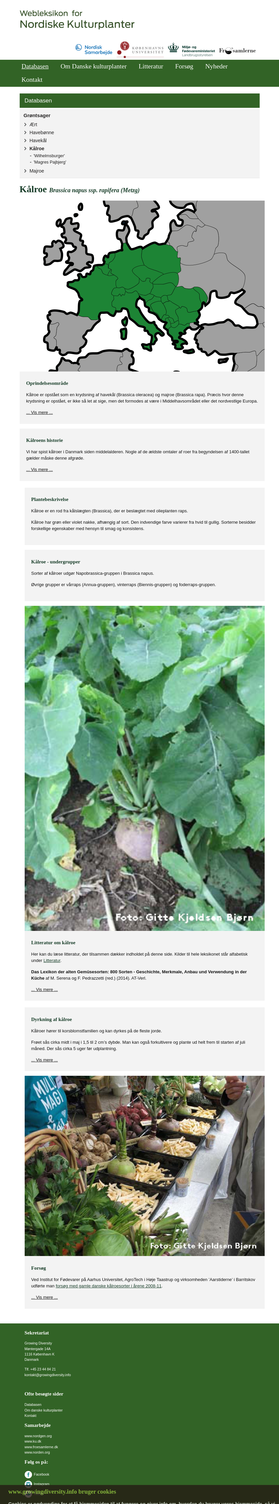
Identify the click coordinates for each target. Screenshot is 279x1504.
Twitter (34, 1494)
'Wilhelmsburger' (49, 155)
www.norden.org (37, 1452)
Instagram (37, 1484)
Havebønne (42, 132)
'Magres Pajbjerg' (50, 162)
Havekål (38, 140)
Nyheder (216, 66)
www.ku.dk (33, 1441)
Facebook (37, 1474)
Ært (33, 124)
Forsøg (184, 66)
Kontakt (32, 79)
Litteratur (151, 66)
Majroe (37, 171)
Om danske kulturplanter (44, 1410)
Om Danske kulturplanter (94, 66)
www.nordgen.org (38, 1436)
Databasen (35, 66)
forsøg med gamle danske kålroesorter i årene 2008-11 (108, 1285)
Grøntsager (37, 115)
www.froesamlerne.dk (41, 1447)
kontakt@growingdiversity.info (48, 1375)
